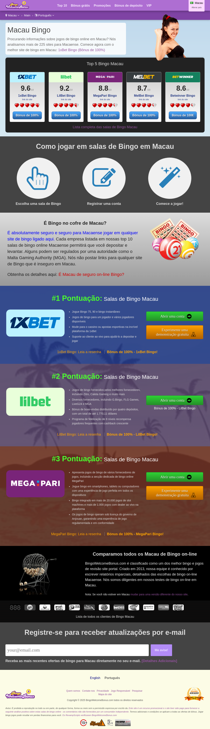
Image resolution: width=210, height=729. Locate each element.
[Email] (77, 650)
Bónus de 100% (66, 115)
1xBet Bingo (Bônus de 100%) (81, 50)
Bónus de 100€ (183, 115)
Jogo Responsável (120, 691)
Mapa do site (105, 694)
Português (44, 15)
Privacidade (103, 691)
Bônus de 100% (27, 115)
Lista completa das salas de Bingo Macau (105, 127)
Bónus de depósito (129, 5)
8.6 (181, 88)
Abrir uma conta (172, 316)
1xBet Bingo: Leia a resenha (79, 352)
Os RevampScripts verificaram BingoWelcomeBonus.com (89, 715)
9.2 (64, 88)
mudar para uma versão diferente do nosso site (158, 594)
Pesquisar (137, 691)
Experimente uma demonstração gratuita (172, 332)
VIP (148, 5)
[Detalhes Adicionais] (159, 661)
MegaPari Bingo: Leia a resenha (76, 534)
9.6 (26, 88)
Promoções (102, 5)
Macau (12, 15)
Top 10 (62, 5)
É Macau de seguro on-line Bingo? (91, 274)
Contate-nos (88, 691)
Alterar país (196, 7)
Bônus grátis (80, 5)
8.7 (142, 88)
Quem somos (73, 691)
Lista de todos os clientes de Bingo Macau (105, 616)
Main (27, 15)
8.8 (103, 88)
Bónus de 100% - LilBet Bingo (174, 408)
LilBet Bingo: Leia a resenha (79, 434)
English (95, 678)
